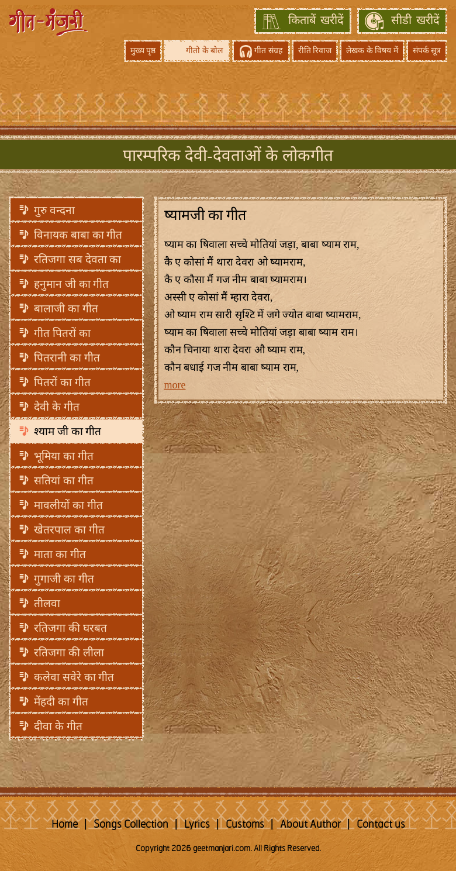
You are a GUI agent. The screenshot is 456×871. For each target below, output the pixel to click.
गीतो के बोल (204, 50)
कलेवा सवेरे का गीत (74, 677)
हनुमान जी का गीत (71, 284)
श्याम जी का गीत (67, 431)
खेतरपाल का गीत (69, 530)
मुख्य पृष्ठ (143, 50)
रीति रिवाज (315, 50)
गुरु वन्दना (54, 210)
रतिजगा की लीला (69, 652)
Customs (245, 825)
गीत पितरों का (62, 333)
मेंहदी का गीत (61, 702)
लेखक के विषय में (372, 50)
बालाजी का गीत (66, 308)
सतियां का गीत (64, 480)
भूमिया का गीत (64, 456)
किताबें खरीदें (316, 21)
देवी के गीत (57, 407)
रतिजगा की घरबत (70, 628)
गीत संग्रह (268, 50)
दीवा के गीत (58, 726)
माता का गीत (60, 554)
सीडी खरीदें (415, 21)
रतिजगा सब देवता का (77, 259)
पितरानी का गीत (67, 358)
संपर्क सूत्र (427, 50)
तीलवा (47, 603)
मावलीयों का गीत (68, 505)
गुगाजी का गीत (64, 579)
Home (64, 825)
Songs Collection (131, 825)
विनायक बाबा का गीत (78, 235)
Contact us (381, 825)
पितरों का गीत (62, 382)
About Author (310, 825)
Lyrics (197, 825)
